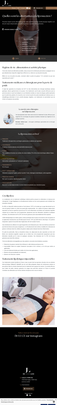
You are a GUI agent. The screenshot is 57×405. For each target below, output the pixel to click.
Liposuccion (25, 42)
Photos (14, 8)
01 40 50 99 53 (25, 385)
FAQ (18, 8)
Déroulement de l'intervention (29, 48)
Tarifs (17, 58)
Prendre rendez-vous (11, 29)
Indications (24, 44)
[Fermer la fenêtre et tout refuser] (56, 399)
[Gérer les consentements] (54, 401)
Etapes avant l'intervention (28, 46)
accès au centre (26, 381)
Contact (23, 8)
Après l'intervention (27, 50)
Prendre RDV (39, 8)
